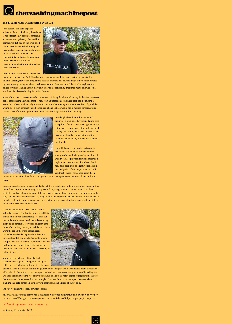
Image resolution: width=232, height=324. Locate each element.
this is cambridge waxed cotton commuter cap (25, 304)
